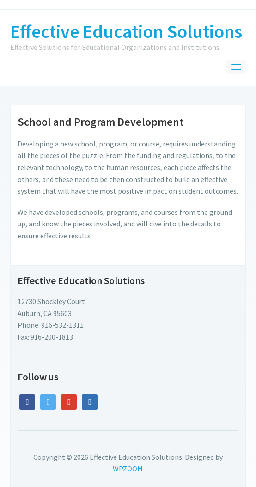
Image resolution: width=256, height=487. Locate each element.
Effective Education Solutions (126, 31)
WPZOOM (128, 468)
